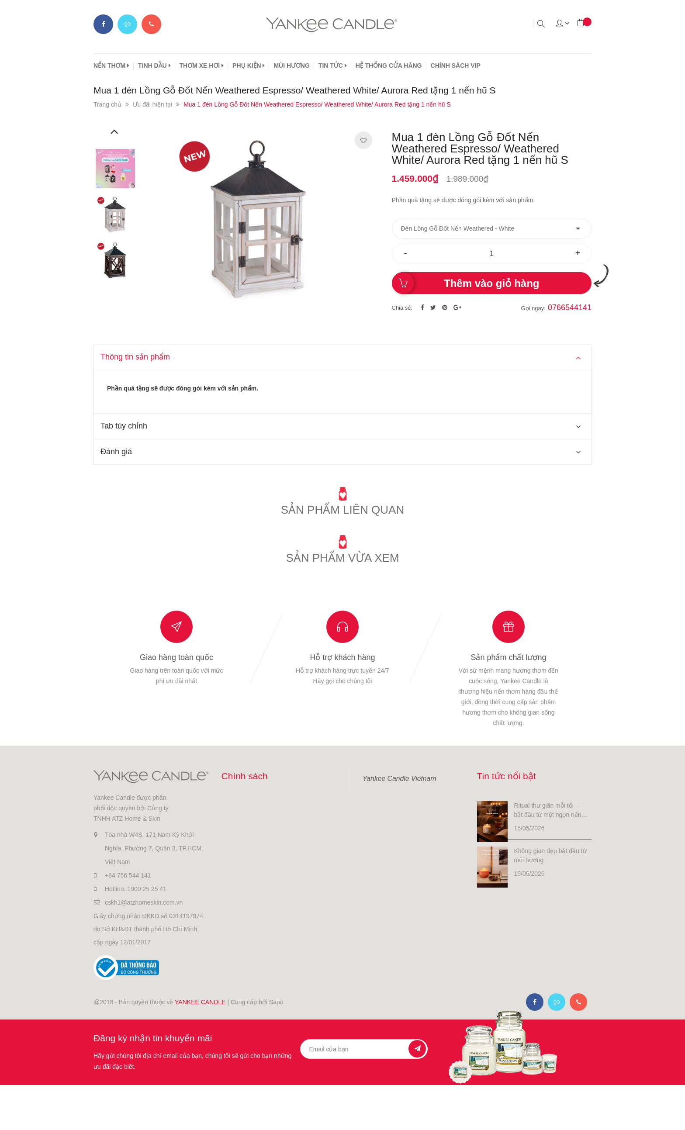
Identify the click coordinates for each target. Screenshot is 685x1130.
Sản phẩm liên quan (343, 509)
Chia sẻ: (402, 307)
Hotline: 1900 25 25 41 (135, 888)
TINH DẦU (154, 65)
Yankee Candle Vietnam (399, 778)
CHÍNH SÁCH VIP (456, 65)
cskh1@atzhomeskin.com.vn (144, 902)
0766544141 (570, 307)
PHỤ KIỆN (248, 65)
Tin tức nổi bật (506, 776)
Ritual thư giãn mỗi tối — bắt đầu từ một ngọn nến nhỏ (547, 810)
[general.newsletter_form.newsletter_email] (364, 1049)
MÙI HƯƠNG (291, 65)
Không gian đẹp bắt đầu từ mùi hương (550, 855)
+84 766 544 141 (128, 875)
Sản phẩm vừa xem (342, 557)
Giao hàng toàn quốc (176, 657)
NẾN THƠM (111, 65)
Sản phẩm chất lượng (508, 657)
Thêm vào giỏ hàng (491, 283)
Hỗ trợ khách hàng (342, 657)
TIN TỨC (332, 65)
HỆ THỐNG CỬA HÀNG (389, 65)
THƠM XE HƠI (202, 65)
